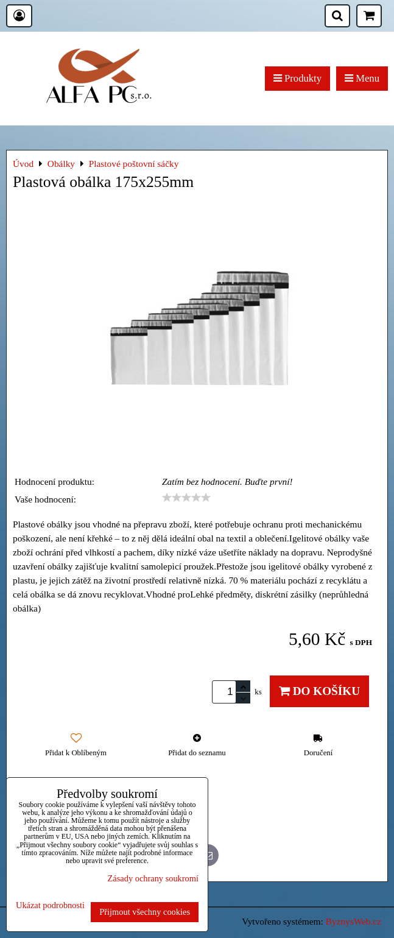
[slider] (186, 498)
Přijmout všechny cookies (144, 912)
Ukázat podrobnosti (50, 905)
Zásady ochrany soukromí (153, 878)
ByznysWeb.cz (353, 921)
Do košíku (319, 691)
